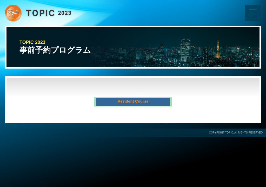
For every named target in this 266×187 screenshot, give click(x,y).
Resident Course (132, 101)
